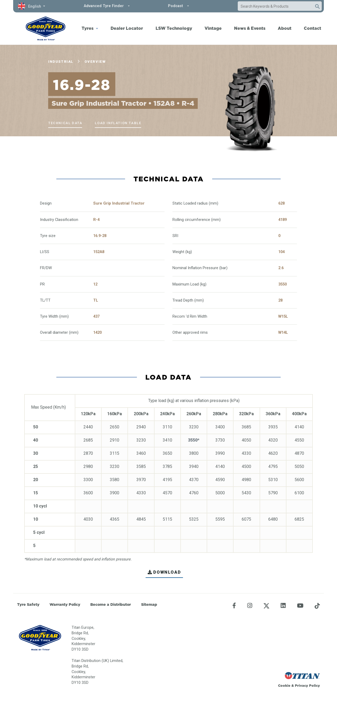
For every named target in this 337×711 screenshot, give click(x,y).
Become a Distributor (110, 604)
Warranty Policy (64, 604)
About (284, 28)
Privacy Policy (307, 685)
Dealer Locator (127, 28)
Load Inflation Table (118, 123)
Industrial (60, 62)
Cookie (284, 685)
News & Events (249, 28)
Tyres (87, 28)
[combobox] (274, 6)
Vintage (213, 28)
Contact (312, 28)
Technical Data (65, 123)
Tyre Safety (28, 604)
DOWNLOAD (164, 572)
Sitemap (149, 604)
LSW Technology (174, 28)
